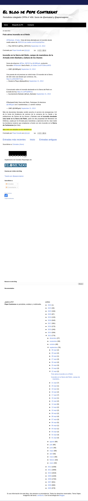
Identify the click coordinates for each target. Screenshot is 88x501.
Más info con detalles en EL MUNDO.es (17, 129)
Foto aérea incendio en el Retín (16, 35)
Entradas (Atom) (18, 144)
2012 (50, 467)
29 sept (54, 353)
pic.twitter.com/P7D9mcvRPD (41, 65)
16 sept (54, 398)
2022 (50, 311)
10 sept (54, 410)
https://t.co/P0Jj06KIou (25, 92)
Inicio (6, 25)
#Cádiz (17, 40)
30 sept (54, 350)
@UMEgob (36, 63)
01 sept (54, 438)
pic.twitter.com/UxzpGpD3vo (34, 42)
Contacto (31, 25)
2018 (50, 320)
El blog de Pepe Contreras (30, 12)
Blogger (62, 495)
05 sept (54, 425)
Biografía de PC (17, 25)
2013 (50, 335)
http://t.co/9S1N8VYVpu (14, 79)
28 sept (54, 356)
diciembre (53, 338)
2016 (50, 326)
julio (51, 445)
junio (51, 448)
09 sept (54, 413)
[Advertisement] (16, 213)
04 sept (54, 429)
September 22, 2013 (38, 46)
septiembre (54, 347)
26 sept (54, 362)
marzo (52, 457)
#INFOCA (21, 42)
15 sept (54, 401)
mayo (52, 451)
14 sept (54, 404)
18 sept (54, 392)
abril (51, 454)
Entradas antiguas (48, 139)
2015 (50, 329)
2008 (50, 479)
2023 (50, 308)
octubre (52, 344)
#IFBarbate (10, 40)
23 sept (54, 368)
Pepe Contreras (8, 193)
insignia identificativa (9, 198)
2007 (50, 482)
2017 (50, 323)
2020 (50, 314)
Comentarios (11, 187)
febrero (52, 460)
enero (52, 463)
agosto (52, 442)
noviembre (53, 341)
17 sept (54, 395)
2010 (50, 473)
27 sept (54, 359)
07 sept (54, 419)
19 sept (54, 389)
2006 (50, 485)
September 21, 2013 (36, 81)
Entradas (10, 184)
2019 (50, 317)
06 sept (54, 422)
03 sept (54, 432)
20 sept (54, 386)
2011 (50, 470)
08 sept (54, 416)
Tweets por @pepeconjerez (14, 176)
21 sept (54, 383)
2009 (50, 476)
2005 (50, 488)
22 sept (54, 371)
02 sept (54, 435)
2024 (50, 305)
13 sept (54, 407)
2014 (50, 332)
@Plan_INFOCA (25, 63)
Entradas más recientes (14, 139)
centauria (40, 495)
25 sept (54, 365)
